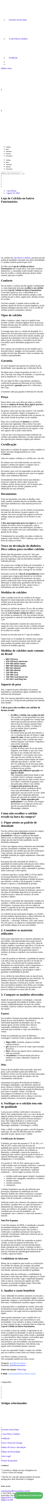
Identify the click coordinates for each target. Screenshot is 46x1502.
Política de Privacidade (10, 1452)
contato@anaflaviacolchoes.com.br (15, 1491)
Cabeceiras (9, 151)
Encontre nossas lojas (16, 20)
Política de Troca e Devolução (13, 1447)
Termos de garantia (9, 1461)
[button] (23, 175)
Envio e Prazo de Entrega (11, 1443)
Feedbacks (12, 58)
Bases (7, 149)
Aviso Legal (6, 1456)
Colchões (8, 147)
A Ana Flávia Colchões (17, 39)
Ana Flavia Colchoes (22, 258)
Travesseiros (9, 156)
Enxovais (8, 153)
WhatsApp (21, 1369)
